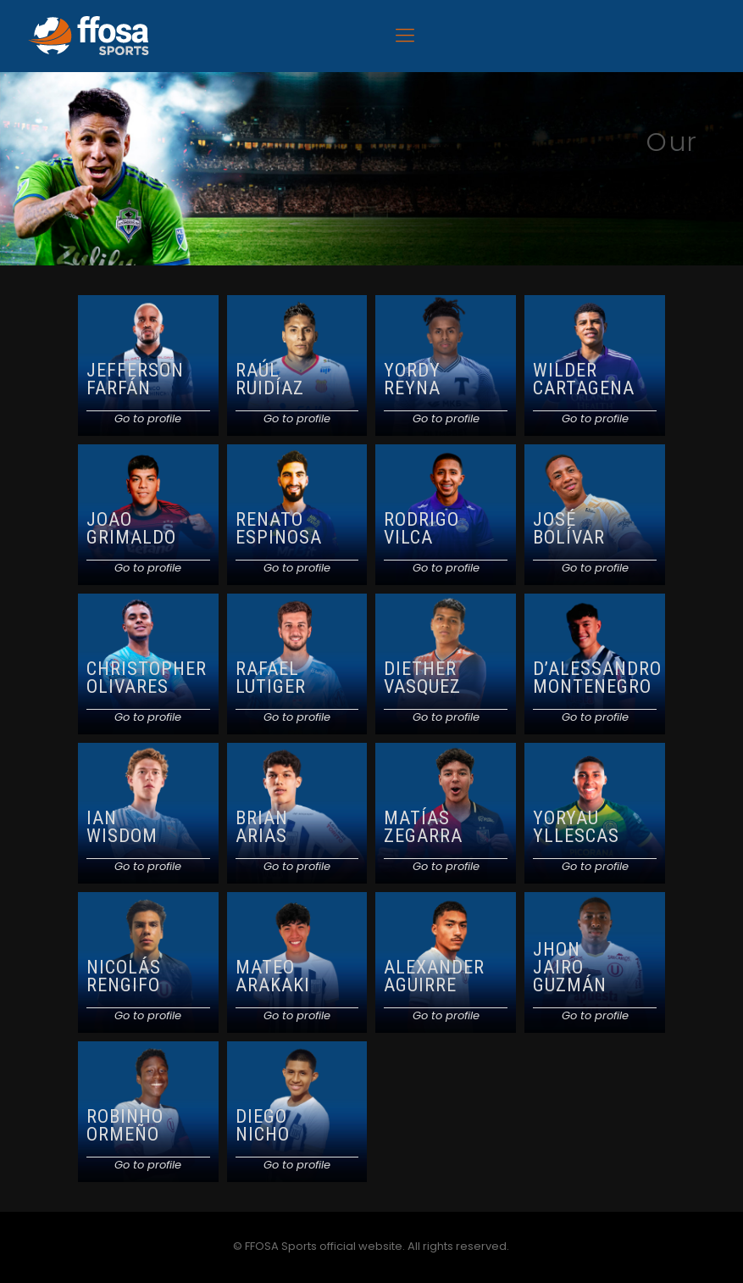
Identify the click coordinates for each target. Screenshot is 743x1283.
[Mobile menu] (405, 35)
